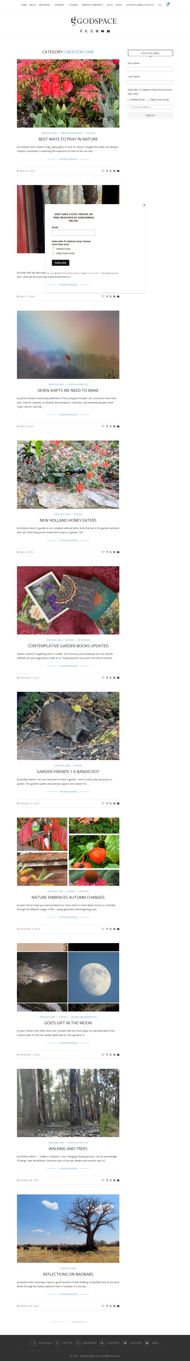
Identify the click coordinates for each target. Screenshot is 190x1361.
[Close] (144, 204)
